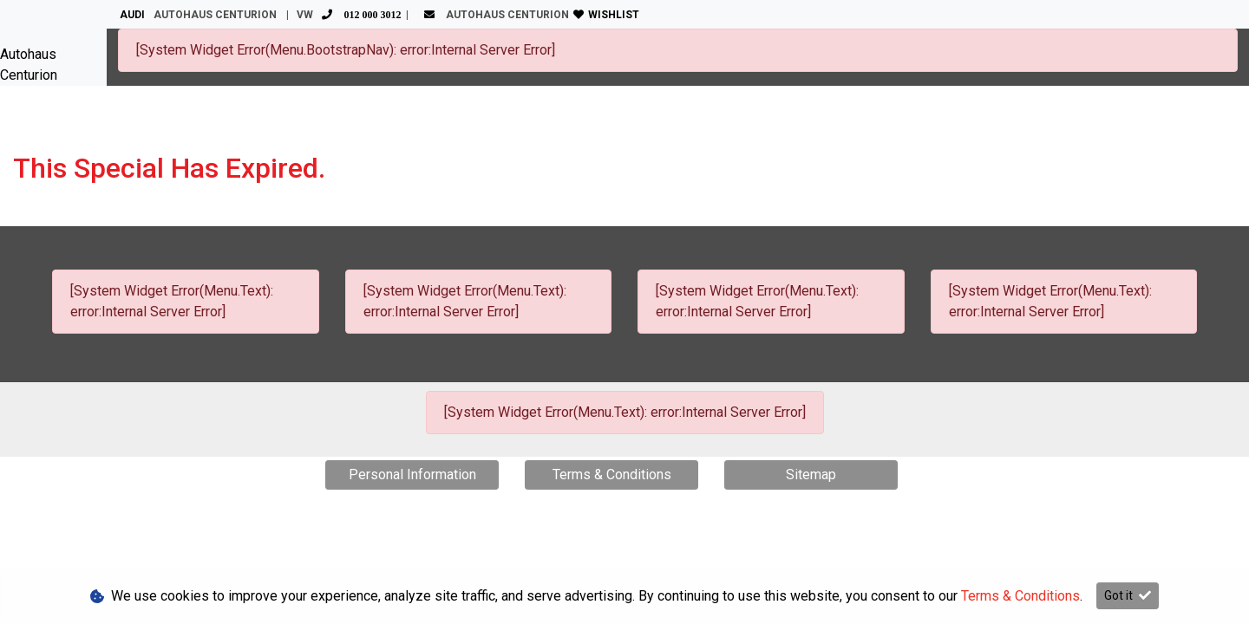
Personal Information (412, 474)
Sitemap (811, 474)
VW (351, 15)
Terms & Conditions (612, 474)
